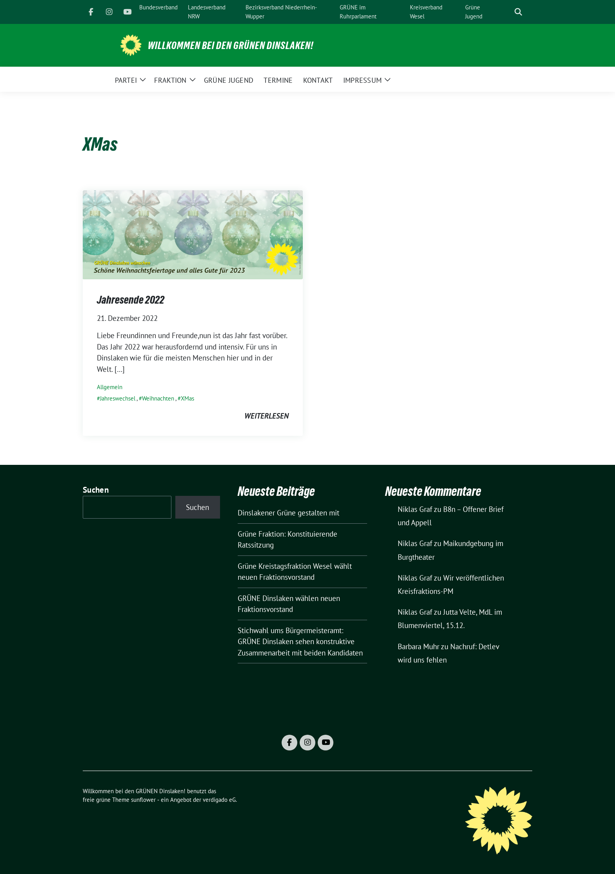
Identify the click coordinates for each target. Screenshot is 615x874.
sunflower (143, 799)
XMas (187, 398)
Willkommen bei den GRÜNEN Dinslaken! (230, 45)
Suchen (96, 489)
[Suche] (507, 12)
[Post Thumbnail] (193, 234)
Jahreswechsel (117, 398)
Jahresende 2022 (130, 299)
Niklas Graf (415, 509)
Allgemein (109, 387)
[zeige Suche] (518, 12)
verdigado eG (219, 799)
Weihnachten (158, 398)
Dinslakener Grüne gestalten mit (288, 512)
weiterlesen (266, 416)
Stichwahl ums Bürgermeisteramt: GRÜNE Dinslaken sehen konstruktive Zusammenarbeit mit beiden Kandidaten (300, 641)
